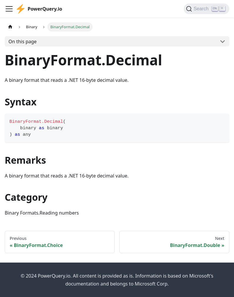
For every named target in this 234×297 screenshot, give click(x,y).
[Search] (206, 9)
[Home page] (10, 26)
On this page (23, 41)
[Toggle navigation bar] (9, 8)
